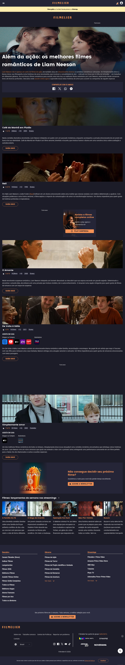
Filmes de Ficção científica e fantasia (59, 565)
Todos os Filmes (8, 585)
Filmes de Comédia (52, 569)
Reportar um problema (61, 634)
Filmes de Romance (52, 573)
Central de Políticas (90, 660)
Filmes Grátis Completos (11, 581)
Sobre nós (17, 634)
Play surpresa (79, 231)
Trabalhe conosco (29, 634)
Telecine (91, 569)
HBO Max (91, 565)
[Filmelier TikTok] (70, 644)
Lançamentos (7, 565)
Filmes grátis (50, 9)
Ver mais (50, 581)
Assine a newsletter (80, 484)
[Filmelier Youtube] (66, 644)
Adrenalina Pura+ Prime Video (99, 577)
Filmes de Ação (50, 557)
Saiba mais (10, 148)
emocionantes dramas (66, 72)
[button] (29, 644)
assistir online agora (41, 79)
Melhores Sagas (8, 589)
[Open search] (120, 650)
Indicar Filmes (7, 561)
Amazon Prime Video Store (98, 561)
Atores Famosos (8, 593)
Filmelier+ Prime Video (96, 557)
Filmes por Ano (7, 597)
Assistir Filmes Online (10, 577)
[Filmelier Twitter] (62, 644)
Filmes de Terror (51, 561)
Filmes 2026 (6, 569)
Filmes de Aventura (52, 577)
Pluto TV (91, 573)
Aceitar (103, 661)
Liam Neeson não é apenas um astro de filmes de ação (22, 72)
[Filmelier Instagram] (54, 644)
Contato (17, 639)
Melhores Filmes (8, 573)
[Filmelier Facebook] (58, 644)
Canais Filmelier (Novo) (11, 557)
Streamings (92, 552)
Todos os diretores (9, 601)
